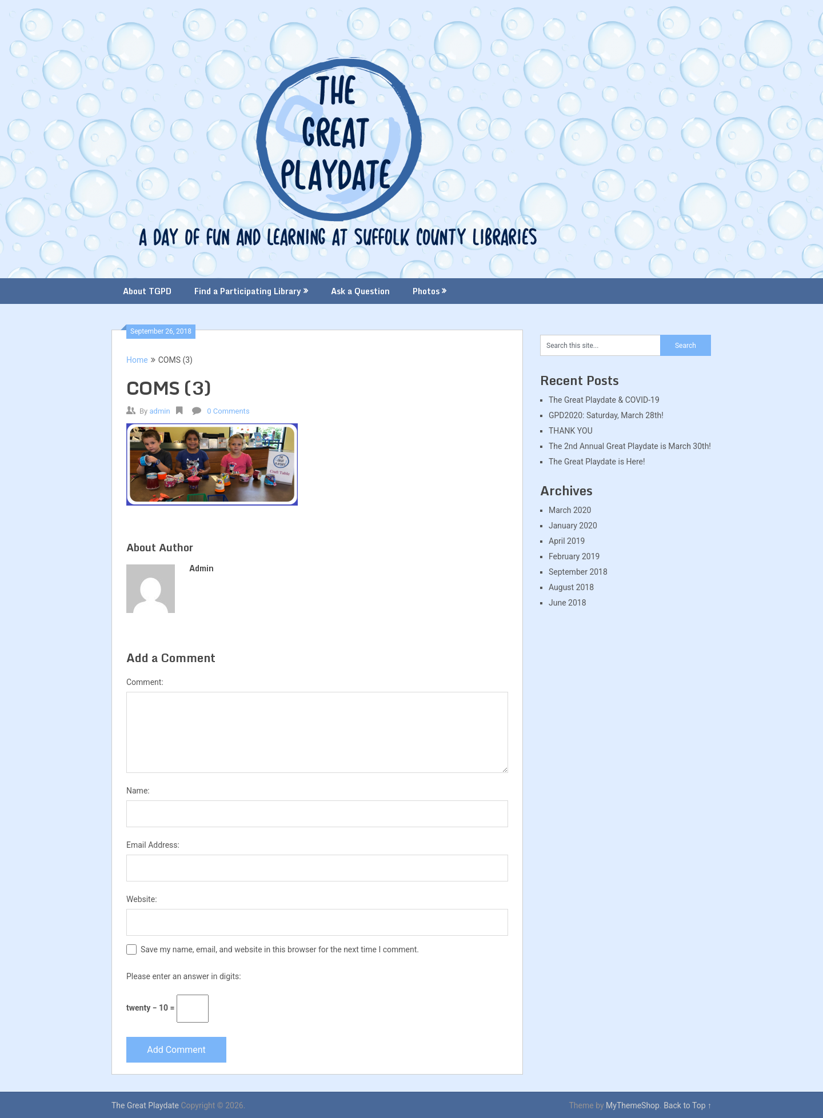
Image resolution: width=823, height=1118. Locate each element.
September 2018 (578, 571)
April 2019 (567, 541)
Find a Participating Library (247, 291)
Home (137, 359)
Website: (141, 899)
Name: (138, 790)
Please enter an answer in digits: (183, 976)
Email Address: (152, 844)
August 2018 (571, 587)
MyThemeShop (633, 1105)
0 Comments (228, 411)
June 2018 (567, 602)
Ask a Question (360, 291)
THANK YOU (571, 430)
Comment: (144, 682)
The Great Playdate (145, 1105)
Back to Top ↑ (688, 1105)
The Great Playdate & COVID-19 (604, 399)
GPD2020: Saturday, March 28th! (606, 415)
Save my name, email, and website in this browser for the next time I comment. (280, 949)
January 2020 (573, 525)
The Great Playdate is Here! (597, 461)
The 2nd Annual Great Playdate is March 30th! (630, 446)
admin (159, 411)
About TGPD (147, 291)
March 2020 (570, 510)
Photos (426, 291)
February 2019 (574, 556)
